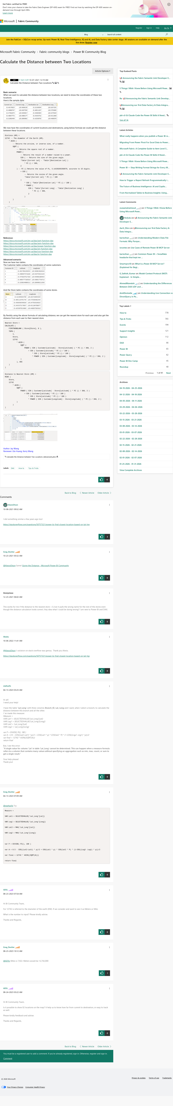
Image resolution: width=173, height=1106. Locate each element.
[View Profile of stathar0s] (7, 693)
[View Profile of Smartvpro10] (125, 263)
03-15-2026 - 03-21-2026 (131, 419)
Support (113, 21)
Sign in (149, 28)
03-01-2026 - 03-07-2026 (131, 432)
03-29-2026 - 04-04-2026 (131, 407)
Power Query (126, 354)
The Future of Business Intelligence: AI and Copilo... (143, 186)
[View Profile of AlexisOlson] (13, 512)
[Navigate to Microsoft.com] (7, 21)
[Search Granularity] (94, 34)
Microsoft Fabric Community (17, 52)
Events (123, 324)
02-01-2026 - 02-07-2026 (131, 457)
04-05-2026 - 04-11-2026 (131, 400)
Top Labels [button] (124, 306)
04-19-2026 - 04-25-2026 (131, 388)
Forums (45, 21)
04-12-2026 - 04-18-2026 (131, 394)
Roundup (124, 366)
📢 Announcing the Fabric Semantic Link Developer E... (145, 78)
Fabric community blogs (54, 52)
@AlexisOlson (9, 573)
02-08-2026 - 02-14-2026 (131, 451)
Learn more (8, 13)
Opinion (123, 336)
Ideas (68, 21)
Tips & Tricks (33, 475)
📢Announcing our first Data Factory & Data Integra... (144, 105)
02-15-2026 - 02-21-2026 (131, 445)
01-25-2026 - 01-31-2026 (130, 464)
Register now (91, 42)
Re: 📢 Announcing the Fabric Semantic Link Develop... (145, 98)
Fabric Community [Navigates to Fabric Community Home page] (28, 21)
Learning (102, 21)
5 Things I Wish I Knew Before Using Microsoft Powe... (144, 88)
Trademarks (167, 1088)
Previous (150, 373)
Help (157, 28)
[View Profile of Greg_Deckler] (8, 559)
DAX (12, 475)
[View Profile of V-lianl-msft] (24, 79)
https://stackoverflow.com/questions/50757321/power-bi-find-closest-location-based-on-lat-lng (46, 531)
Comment (7, 1068)
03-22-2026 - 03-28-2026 (131, 413)
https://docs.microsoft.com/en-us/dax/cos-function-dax (28, 254)
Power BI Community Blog (89, 52)
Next (168, 373)
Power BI (124, 348)
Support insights (127, 331)
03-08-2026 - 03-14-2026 (131, 426)
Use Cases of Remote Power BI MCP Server (150, 247)
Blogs (92, 21)
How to (21, 475)
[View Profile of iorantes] (123, 247)
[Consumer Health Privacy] (35, 1097)
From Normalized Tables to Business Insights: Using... (144, 192)
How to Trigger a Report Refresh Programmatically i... (144, 180)
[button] (108, 80)
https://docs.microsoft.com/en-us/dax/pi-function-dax (27, 257)
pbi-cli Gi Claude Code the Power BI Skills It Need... (143, 115)
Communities (80, 21)
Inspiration (56, 21)
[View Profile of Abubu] (6, 644)
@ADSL (6, 970)
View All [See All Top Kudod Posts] (124, 120)
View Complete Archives (131, 470)
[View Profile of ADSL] (5, 899)
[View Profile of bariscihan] (124, 237)
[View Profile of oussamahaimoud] (128, 208)
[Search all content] (137, 34)
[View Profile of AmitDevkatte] (126, 293)
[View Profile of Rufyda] (127, 217)
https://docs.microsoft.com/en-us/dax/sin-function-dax (27, 252)
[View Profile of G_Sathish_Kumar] (127, 273)
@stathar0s (8, 813)
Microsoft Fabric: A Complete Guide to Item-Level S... (144, 148)
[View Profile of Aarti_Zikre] (125, 228)
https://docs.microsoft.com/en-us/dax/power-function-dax (29, 249)
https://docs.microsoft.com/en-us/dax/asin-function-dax (28, 246)
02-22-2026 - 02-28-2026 (131, 438)
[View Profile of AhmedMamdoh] (127, 283)
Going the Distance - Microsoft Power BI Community (45, 573)
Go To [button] (166, 28)
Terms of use (154, 1088)
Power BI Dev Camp (129, 361)
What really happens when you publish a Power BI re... (145, 136)
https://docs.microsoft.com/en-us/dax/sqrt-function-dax (28, 244)
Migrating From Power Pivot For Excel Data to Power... (145, 142)
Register (139, 28)
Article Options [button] (102, 71)
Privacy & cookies (139, 1088)
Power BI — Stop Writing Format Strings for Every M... (144, 167)
